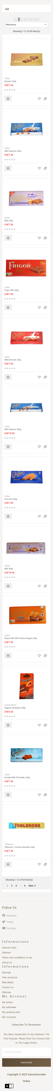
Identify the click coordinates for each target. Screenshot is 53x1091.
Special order (9, 947)
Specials (6, 972)
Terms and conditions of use (17, 957)
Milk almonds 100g (12, 360)
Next (33, 885)
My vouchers (9, 1017)
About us (7, 962)
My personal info (11, 1012)
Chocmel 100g (10, 499)
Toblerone (8, 844)
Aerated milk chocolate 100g (17, 777)
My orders (7, 1002)
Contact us (7, 987)
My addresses (9, 1007)
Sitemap (6, 992)
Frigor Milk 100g (11, 290)
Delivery (6, 952)
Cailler (7, 78)
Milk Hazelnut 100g (12, 151)
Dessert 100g (10, 81)
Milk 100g (8, 220)
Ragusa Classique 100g (14, 708)
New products (9, 977)
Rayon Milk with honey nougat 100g (20, 638)
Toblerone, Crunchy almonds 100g (19, 847)
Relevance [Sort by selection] (26, 24)
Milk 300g (8, 569)
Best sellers (7, 982)
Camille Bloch (10, 705)
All (7, 9)
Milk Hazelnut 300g (12, 429)
